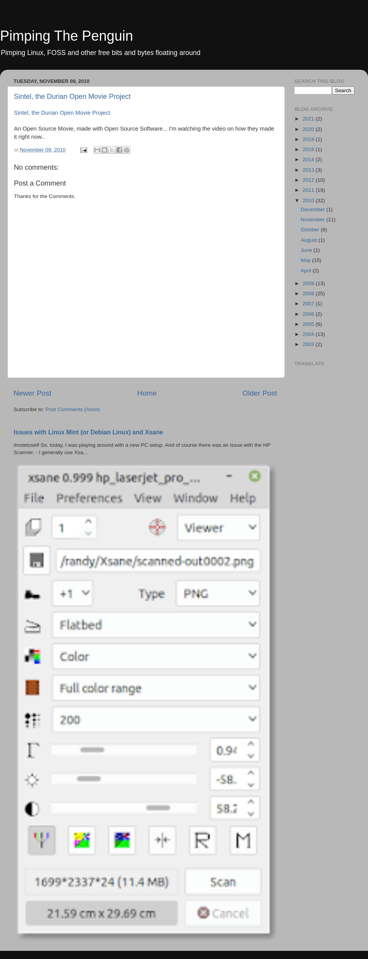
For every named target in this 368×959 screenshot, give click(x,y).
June (307, 250)
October (311, 229)
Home (146, 393)
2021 (309, 119)
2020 (309, 129)
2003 (309, 344)
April (307, 271)
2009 (309, 283)
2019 (309, 139)
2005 (309, 324)
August (309, 240)
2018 (309, 149)
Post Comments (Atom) (73, 409)
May (306, 260)
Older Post (259, 393)
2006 (309, 314)
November (313, 219)
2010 (309, 200)
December (313, 209)
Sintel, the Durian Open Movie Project (72, 96)
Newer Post (33, 393)
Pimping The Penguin (66, 36)
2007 (309, 303)
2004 (309, 334)
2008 (309, 293)
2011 (309, 190)
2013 (309, 170)
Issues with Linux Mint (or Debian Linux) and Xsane (88, 432)
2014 (309, 159)
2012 (309, 180)
